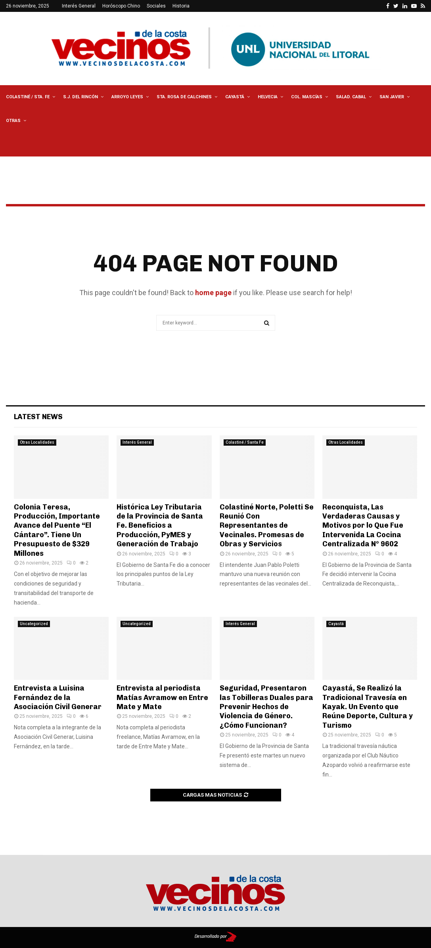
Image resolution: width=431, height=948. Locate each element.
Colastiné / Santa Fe (245, 442)
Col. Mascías (306, 96)
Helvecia (268, 96)
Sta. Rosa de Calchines (184, 96)
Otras (13, 120)
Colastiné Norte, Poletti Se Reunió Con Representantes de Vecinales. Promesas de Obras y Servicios (267, 526)
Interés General (79, 6)
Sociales (156, 6)
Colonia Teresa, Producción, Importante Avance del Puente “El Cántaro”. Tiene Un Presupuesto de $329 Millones (57, 530)
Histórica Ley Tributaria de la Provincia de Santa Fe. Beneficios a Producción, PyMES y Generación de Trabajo (160, 526)
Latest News (38, 416)
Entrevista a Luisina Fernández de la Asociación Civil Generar (58, 697)
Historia (181, 6)
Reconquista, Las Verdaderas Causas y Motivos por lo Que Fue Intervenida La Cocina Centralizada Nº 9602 (362, 526)
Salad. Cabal (351, 96)
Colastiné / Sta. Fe (28, 96)
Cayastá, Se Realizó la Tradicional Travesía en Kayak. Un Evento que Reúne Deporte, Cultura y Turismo (367, 707)
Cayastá (234, 96)
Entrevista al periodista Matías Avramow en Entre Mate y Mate (162, 697)
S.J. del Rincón (80, 96)
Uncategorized (34, 624)
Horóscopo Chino (121, 6)
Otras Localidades (37, 442)
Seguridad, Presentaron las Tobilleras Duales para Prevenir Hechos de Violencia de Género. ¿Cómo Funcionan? (266, 707)
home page (213, 292)
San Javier (391, 96)
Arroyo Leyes (127, 96)
